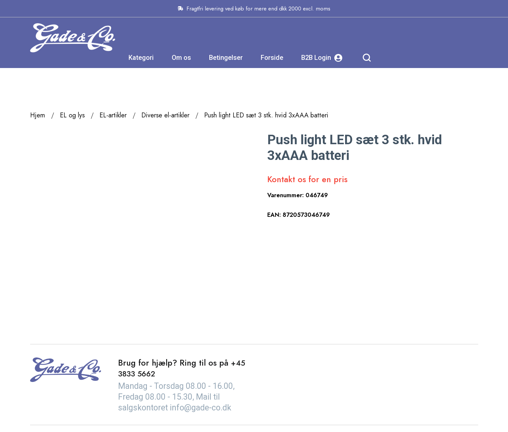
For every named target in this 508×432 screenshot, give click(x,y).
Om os (272, 38)
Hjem (37, 115)
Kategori (232, 38)
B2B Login (413, 38)
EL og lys (72, 115)
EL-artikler (113, 115)
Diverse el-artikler (165, 115)
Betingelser (317, 38)
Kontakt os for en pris (307, 179)
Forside (363, 38)
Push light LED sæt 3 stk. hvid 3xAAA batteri (266, 115)
